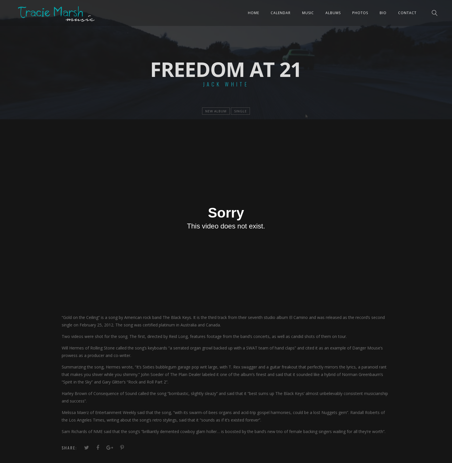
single (240, 111)
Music (308, 12)
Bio (383, 12)
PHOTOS (360, 12)
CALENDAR (281, 12)
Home (253, 12)
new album (216, 111)
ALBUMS (333, 12)
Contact (407, 12)
